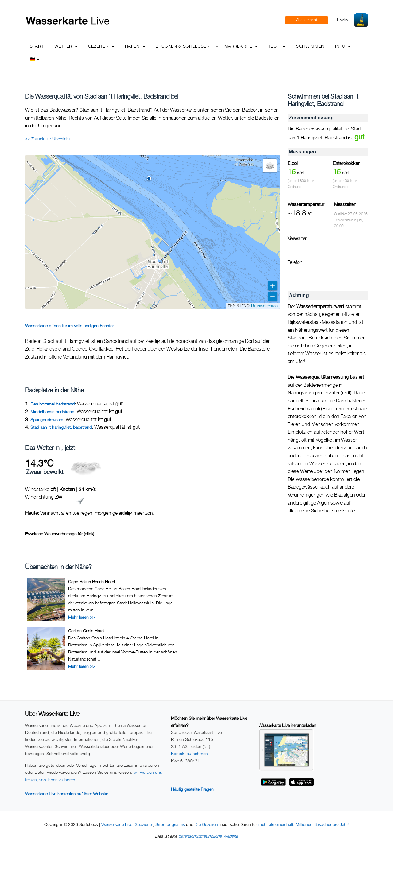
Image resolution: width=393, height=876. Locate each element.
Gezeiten (101, 45)
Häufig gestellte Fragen (192, 789)
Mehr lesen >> (81, 617)
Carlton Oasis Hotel (86, 630)
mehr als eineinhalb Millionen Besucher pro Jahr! (303, 824)
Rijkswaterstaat (265, 305)
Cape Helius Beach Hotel (91, 581)
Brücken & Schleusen (183, 45)
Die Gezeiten (206, 824)
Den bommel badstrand (52, 403)
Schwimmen (310, 45)
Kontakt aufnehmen (189, 753)
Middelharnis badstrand (52, 411)
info (343, 45)
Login (342, 19)
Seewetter (144, 824)
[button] (149, 178)
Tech (276, 45)
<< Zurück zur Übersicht (47, 138)
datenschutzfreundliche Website (208, 836)
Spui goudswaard (46, 419)
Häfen (135, 45)
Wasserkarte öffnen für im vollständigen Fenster (69, 325)
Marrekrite (241, 45)
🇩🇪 (34, 59)
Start (37, 45)
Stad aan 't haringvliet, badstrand (61, 427)
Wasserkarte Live (116, 824)
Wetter (65, 45)
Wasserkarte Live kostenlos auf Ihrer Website (66, 793)
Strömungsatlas (170, 824)
